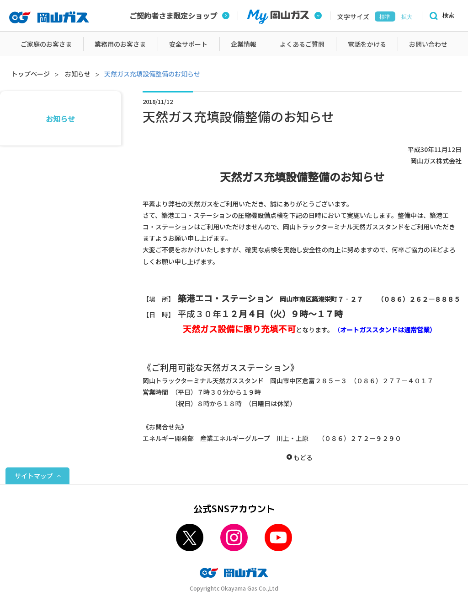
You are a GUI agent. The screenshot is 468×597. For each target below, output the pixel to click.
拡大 (406, 17)
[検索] (440, 16)
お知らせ (77, 73)
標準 (384, 17)
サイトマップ (34, 475)
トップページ (30, 73)
